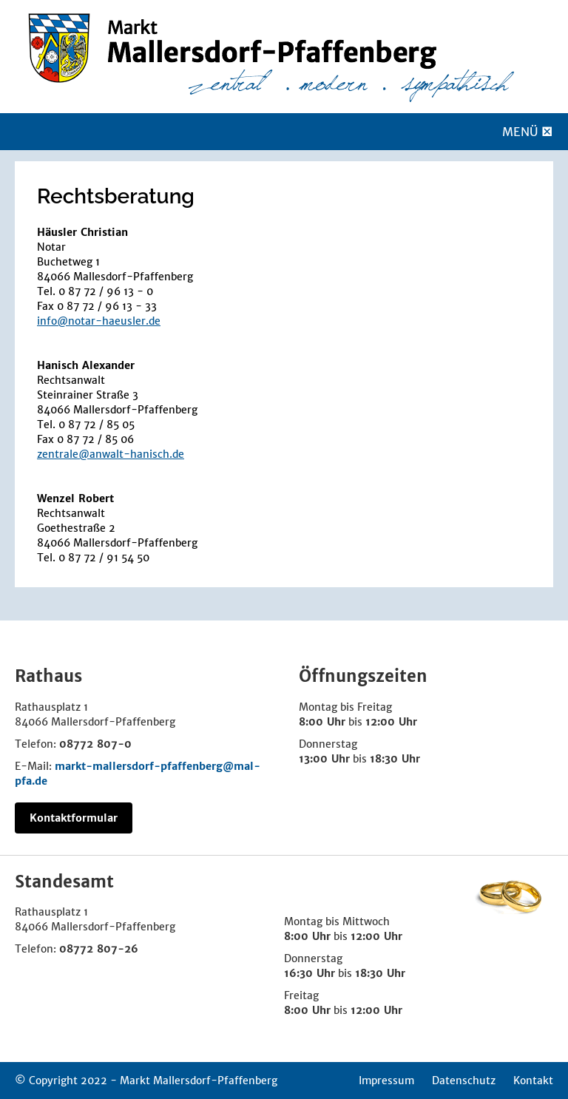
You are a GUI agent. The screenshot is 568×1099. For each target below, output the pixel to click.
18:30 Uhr (395, 758)
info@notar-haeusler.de (98, 321)
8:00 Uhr (322, 721)
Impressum (386, 1080)
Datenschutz (464, 1080)
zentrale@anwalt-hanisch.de (110, 454)
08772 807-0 (95, 744)
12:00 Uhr (391, 721)
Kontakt (533, 1080)
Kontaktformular (74, 818)
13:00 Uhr (324, 758)
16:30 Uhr (309, 973)
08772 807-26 (98, 949)
